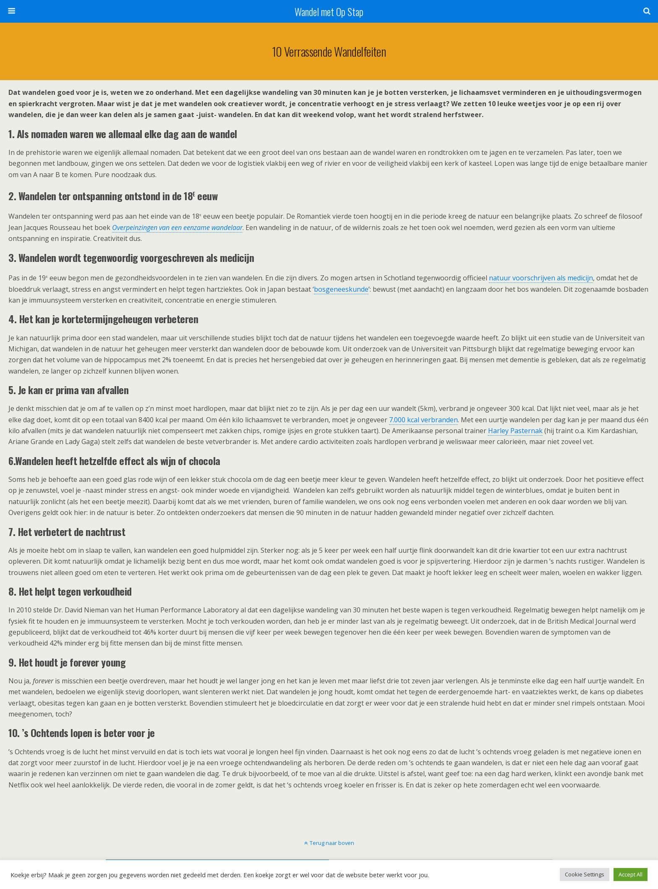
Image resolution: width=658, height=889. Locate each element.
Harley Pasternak (515, 430)
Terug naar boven (332, 843)
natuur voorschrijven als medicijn (541, 277)
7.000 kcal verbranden (423, 419)
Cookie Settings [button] (584, 874)
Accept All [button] (630, 874)
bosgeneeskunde (341, 289)
